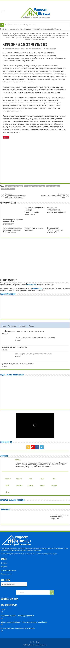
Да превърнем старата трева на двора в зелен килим (24, 331)
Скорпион (19, 483)
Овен (42, 477)
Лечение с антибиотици (35, 186)
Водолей (54, 483)
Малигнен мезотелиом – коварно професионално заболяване (34, 211)
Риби (7, 483)
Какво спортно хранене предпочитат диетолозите (13, 222)
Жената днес (13, 29)
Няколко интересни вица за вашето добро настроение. (59, 516)
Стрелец (31, 483)
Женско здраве (25, 29)
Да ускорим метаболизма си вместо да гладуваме (56, 210)
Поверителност (6, 574)
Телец (17, 460)
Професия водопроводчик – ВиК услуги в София (21, 25)
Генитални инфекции (14, 186)
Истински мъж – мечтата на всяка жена (18, 628)
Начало (3, 29)
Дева (7, 490)
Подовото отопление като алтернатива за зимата (17, 196)
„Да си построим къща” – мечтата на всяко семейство (35, 337)
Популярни (12, 326)
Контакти (4, 563)
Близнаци (7, 477)
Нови (4, 326)
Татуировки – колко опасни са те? (52, 196)
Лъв (30, 477)
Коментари (22, 326)
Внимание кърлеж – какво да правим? (17, 616)
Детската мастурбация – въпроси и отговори (18, 364)
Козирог (19, 477)
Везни (42, 483)
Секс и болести (8, 188)
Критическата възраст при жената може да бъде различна (12, 230)
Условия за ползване (8, 570)
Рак (53, 477)
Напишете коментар (35, 48)
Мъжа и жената (53, 186)
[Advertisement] (35, 162)
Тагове (31, 326)
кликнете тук (31, 285)
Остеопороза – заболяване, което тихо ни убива (55, 230)
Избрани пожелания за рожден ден (15, 347)
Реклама (4, 567)
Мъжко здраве (19, 48)
